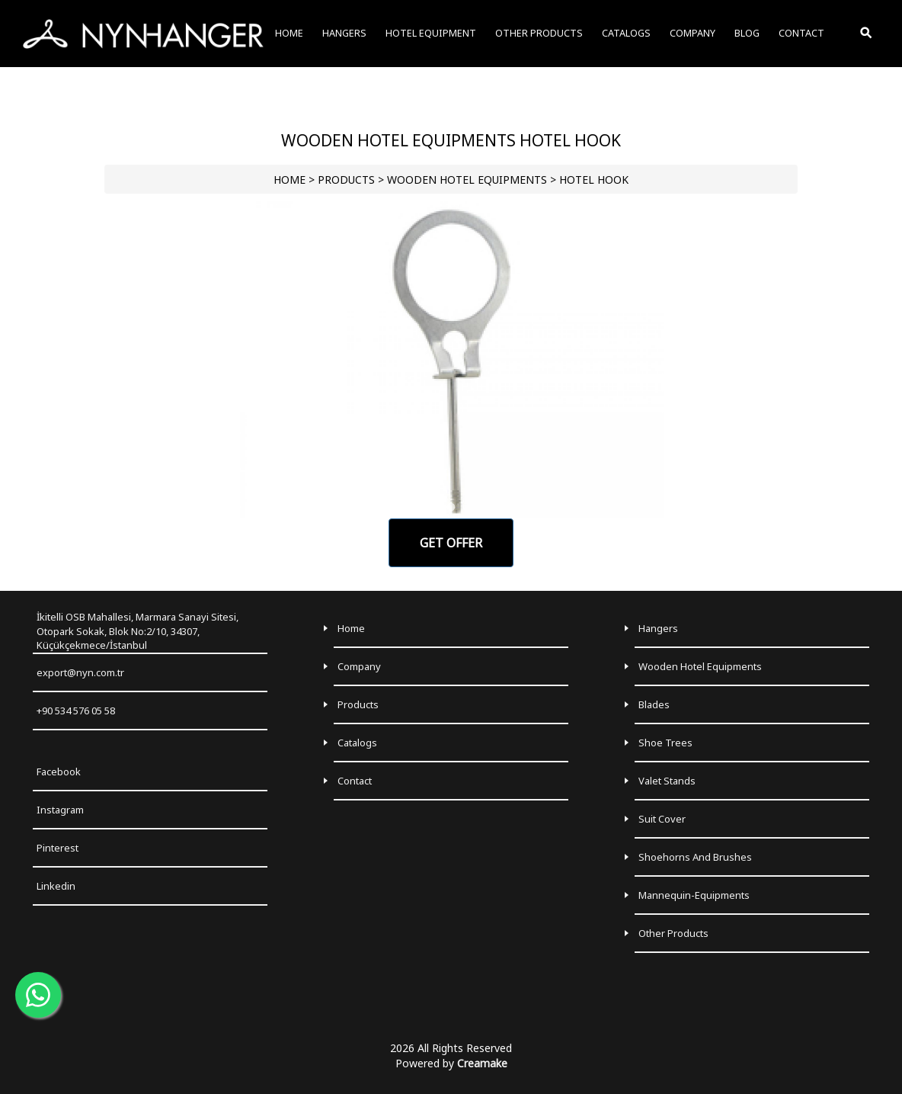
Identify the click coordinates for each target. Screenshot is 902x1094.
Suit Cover (662, 819)
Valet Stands (667, 781)
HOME (289, 179)
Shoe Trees (665, 742)
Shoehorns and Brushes (695, 857)
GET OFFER (451, 542)
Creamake (482, 1063)
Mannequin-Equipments (694, 895)
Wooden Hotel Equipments (700, 666)
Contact (354, 781)
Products (358, 704)
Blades (654, 704)
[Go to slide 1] (450, 506)
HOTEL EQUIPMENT (430, 33)
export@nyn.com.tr (80, 672)
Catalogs (357, 742)
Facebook (59, 771)
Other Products (673, 933)
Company (359, 666)
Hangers (658, 628)
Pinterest (57, 848)
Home (351, 628)
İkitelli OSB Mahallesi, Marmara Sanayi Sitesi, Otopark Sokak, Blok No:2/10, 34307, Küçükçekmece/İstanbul (137, 631)
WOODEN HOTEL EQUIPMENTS (467, 179)
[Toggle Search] (867, 33)
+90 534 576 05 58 (76, 710)
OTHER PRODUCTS (539, 33)
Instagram (60, 809)
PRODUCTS (346, 179)
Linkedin (56, 886)
